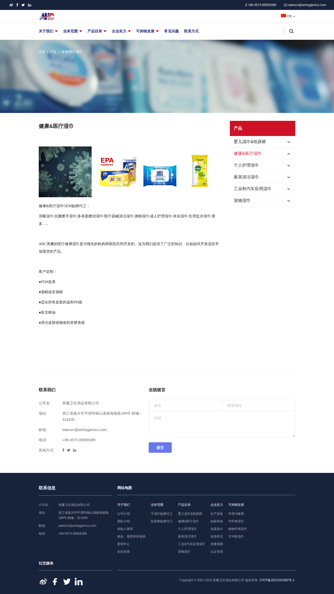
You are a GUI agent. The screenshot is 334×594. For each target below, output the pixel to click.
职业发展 (123, 551)
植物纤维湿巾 (237, 529)
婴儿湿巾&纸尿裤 (264, 142)
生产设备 (216, 514)
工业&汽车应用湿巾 (191, 544)
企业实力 (119, 31)
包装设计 (216, 529)
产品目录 (94, 31)
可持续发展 (145, 31)
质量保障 (216, 544)
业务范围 (70, 31)
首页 (42, 51)
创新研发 (216, 521)
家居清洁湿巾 (264, 177)
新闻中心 (123, 544)
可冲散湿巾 (236, 536)
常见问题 (171, 31)
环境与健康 (236, 514)
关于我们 (46, 31)
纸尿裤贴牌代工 (162, 521)
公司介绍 (123, 514)
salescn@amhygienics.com (305, 5)
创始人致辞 (125, 529)
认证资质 (216, 551)
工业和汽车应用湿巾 (264, 189)
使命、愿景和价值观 (131, 536)
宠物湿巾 (264, 200)
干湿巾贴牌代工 (162, 514)
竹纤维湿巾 (236, 521)
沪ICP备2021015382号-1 (276, 580)
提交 (160, 447)
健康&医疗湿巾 (71, 51)
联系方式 (191, 31)
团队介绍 (123, 521)
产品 (53, 51)
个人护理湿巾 (264, 165)
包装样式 (216, 536)
